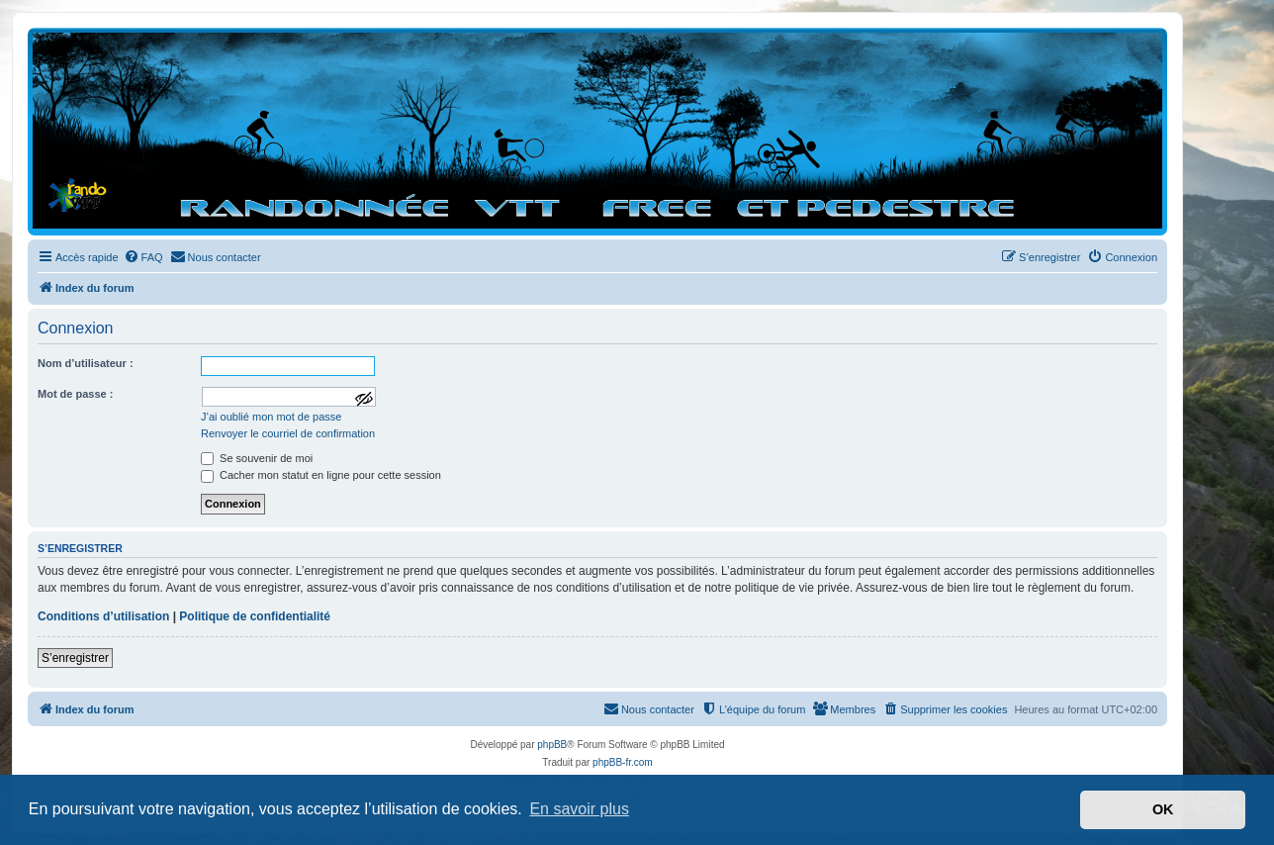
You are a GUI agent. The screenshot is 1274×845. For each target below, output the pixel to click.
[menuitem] (143, 257)
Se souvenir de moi (257, 458)
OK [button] (1163, 809)
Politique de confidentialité (254, 616)
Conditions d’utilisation (103, 616)
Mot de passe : (75, 394)
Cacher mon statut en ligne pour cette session (321, 475)
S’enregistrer (75, 658)
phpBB (552, 744)
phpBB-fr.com (622, 762)
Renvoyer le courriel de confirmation (288, 433)
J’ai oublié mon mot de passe (271, 416)
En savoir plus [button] (579, 808)
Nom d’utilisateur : (86, 363)
